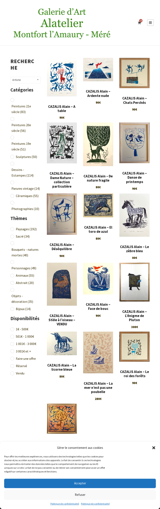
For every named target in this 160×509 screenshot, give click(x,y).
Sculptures (26, 157)
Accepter (80, 483)
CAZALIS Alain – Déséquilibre (62, 246)
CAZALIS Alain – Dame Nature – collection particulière (62, 179)
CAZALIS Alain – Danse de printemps (134, 177)
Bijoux (23, 309)
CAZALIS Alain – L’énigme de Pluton (134, 315)
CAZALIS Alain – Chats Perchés (134, 100)
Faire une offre (26, 358)
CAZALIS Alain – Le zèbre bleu (134, 248)
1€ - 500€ (22, 329)
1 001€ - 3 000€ (26, 344)
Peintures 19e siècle (21, 146)
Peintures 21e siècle (21, 109)
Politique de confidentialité (64, 503)
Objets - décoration (22, 299)
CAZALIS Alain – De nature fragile (98, 178)
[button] (154, 448)
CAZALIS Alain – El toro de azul (98, 229)
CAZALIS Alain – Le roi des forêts (134, 373)
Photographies (25, 209)
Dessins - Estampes (22, 172)
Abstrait (25, 283)
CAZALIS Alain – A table (61, 108)
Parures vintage (25, 188)
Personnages (23, 268)
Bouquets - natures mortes (25, 252)
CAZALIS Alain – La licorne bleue (61, 367)
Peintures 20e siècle (21, 128)
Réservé (21, 366)
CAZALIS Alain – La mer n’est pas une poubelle (98, 387)
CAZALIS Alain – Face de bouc (98, 306)
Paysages (26, 229)
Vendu (20, 373)
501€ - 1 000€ (25, 336)
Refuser (80, 495)
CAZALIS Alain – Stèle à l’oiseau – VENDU (62, 320)
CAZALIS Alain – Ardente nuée (98, 93)
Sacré (23, 236)
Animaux (25, 275)
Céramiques (27, 196)
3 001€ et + (23, 351)
